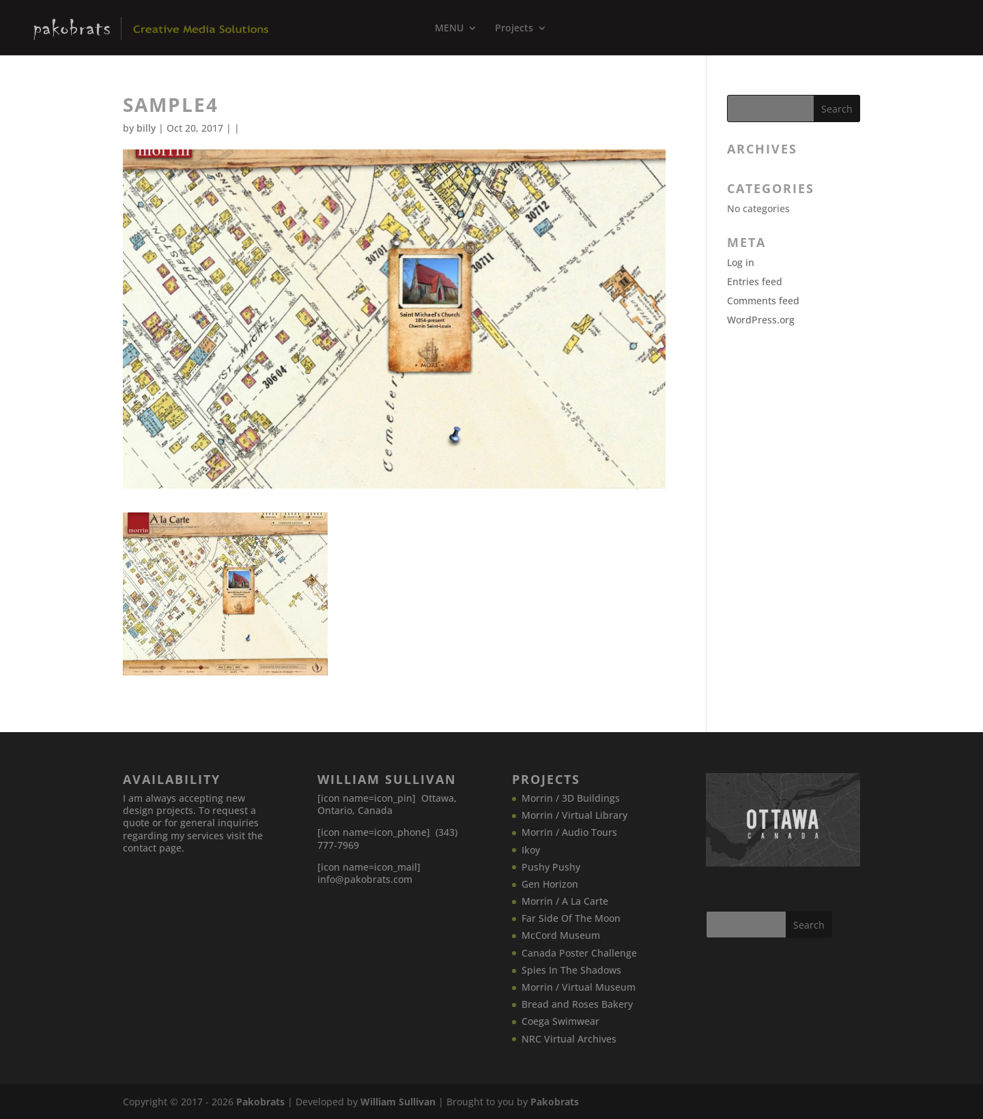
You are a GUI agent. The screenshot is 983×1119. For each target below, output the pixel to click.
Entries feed (754, 281)
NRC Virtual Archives (569, 1038)
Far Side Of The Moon (571, 918)
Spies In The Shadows (571, 969)
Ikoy (531, 849)
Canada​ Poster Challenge (579, 952)
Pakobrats (260, 1101)
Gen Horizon (550, 883)
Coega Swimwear (560, 1021)
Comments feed (763, 300)
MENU (449, 28)
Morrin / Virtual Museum (579, 986)
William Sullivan (398, 1101)
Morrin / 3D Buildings (571, 797)
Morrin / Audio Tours (569, 832)
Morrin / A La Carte (565, 901)
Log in (740, 262)
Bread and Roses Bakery (577, 1004)
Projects (514, 28)
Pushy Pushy (551, 866)
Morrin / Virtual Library (574, 815)
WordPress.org (761, 319)
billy (146, 127)
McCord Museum (561, 935)
